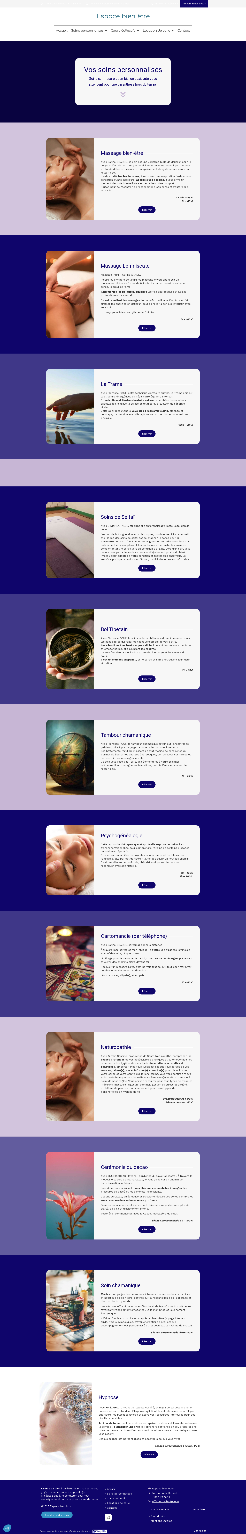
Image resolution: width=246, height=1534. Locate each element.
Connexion (200, 1530)
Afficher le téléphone (166, 3)
